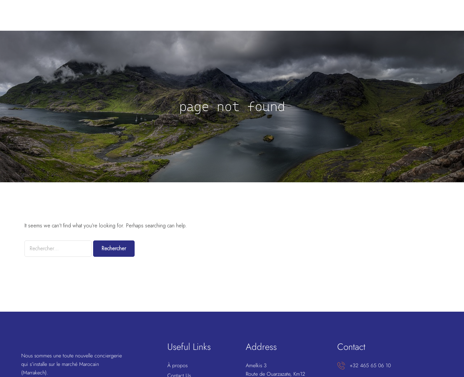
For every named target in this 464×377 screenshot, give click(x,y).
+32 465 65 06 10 (370, 365)
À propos (177, 365)
